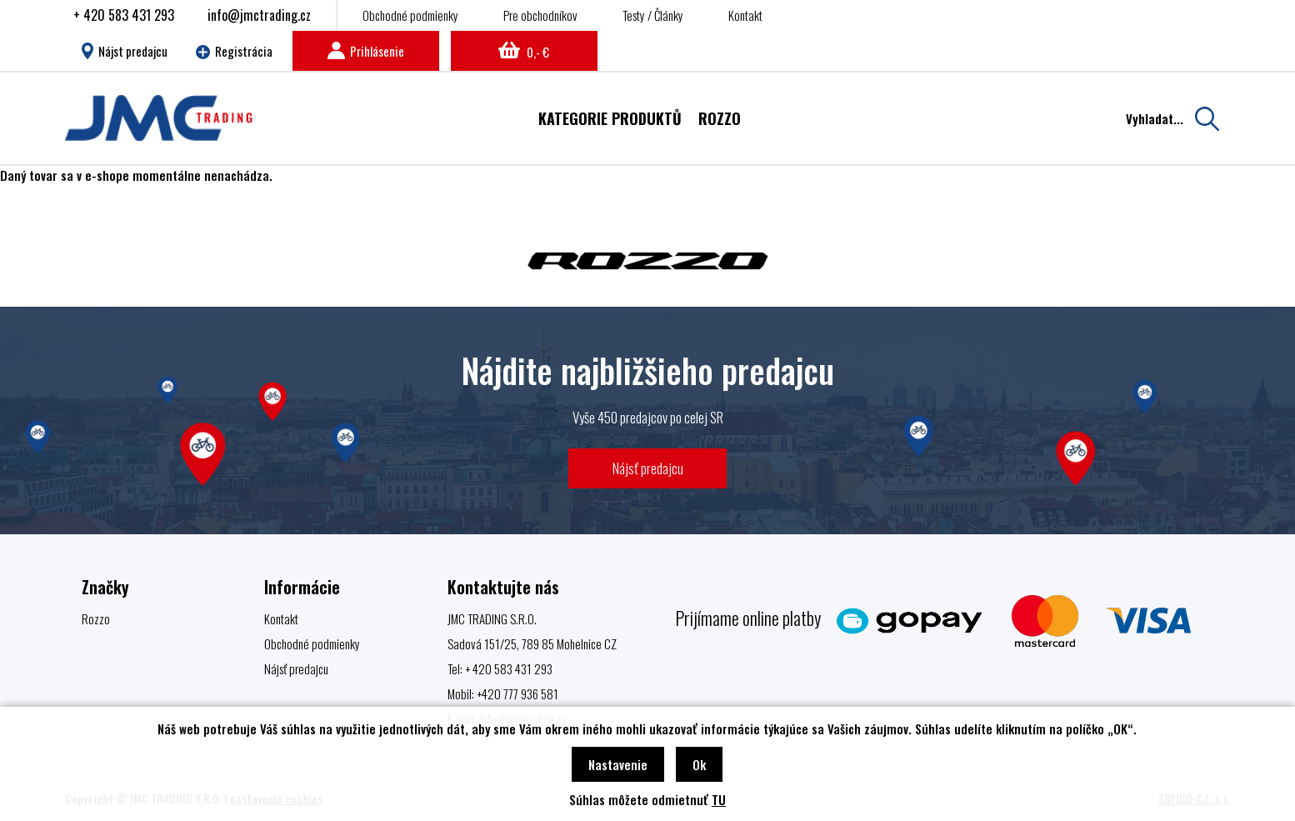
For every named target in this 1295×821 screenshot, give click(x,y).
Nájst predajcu (125, 51)
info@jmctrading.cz (259, 15)
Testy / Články (652, 15)
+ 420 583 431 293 (123, 15)
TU (719, 799)
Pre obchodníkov (540, 15)
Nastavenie (618, 764)
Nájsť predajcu (647, 468)
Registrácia (234, 51)
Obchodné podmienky (410, 15)
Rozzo (96, 618)
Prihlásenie (366, 51)
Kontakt (745, 15)
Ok (699, 764)
